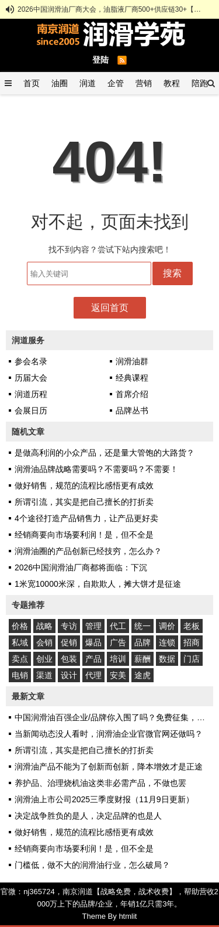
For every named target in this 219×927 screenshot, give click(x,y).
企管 (115, 83)
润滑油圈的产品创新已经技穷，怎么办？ (88, 551)
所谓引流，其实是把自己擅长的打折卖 (84, 502)
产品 (93, 658)
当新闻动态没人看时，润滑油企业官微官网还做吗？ (109, 733)
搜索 (172, 273)
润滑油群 (132, 361)
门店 (191, 658)
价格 (20, 626)
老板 (191, 626)
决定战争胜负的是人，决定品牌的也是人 (88, 815)
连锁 (167, 642)
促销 (69, 642)
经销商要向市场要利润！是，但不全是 (84, 534)
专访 (69, 626)
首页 (31, 83)
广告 (118, 642)
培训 (118, 658)
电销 (20, 675)
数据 (167, 658)
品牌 (142, 642)
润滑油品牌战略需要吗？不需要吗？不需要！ (96, 469)
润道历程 (31, 394)
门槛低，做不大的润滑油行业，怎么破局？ (92, 865)
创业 (44, 658)
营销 (143, 83)
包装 (69, 658)
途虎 (142, 675)
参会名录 (31, 361)
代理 (93, 675)
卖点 (20, 658)
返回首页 (109, 308)
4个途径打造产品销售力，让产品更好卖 (86, 518)
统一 (142, 626)
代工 (118, 626)
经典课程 (132, 377)
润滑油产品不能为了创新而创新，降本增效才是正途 (109, 766)
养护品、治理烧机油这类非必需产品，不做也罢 (100, 783)
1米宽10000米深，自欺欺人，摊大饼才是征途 (98, 584)
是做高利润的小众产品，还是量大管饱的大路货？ (104, 452)
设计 (69, 675)
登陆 (100, 59)
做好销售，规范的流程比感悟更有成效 (84, 485)
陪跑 (200, 83)
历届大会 (31, 377)
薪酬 (142, 658)
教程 (172, 83)
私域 (20, 642)
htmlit (128, 916)
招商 (191, 642)
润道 (87, 83)
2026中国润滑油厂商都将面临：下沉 (81, 567)
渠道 (44, 675)
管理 (93, 626)
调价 (167, 626)
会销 (44, 642)
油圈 (59, 83)
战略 (44, 626)
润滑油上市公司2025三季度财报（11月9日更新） (104, 799)
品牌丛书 (132, 410)
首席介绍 (132, 394)
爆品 (93, 642)
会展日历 (31, 410)
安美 (118, 675)
